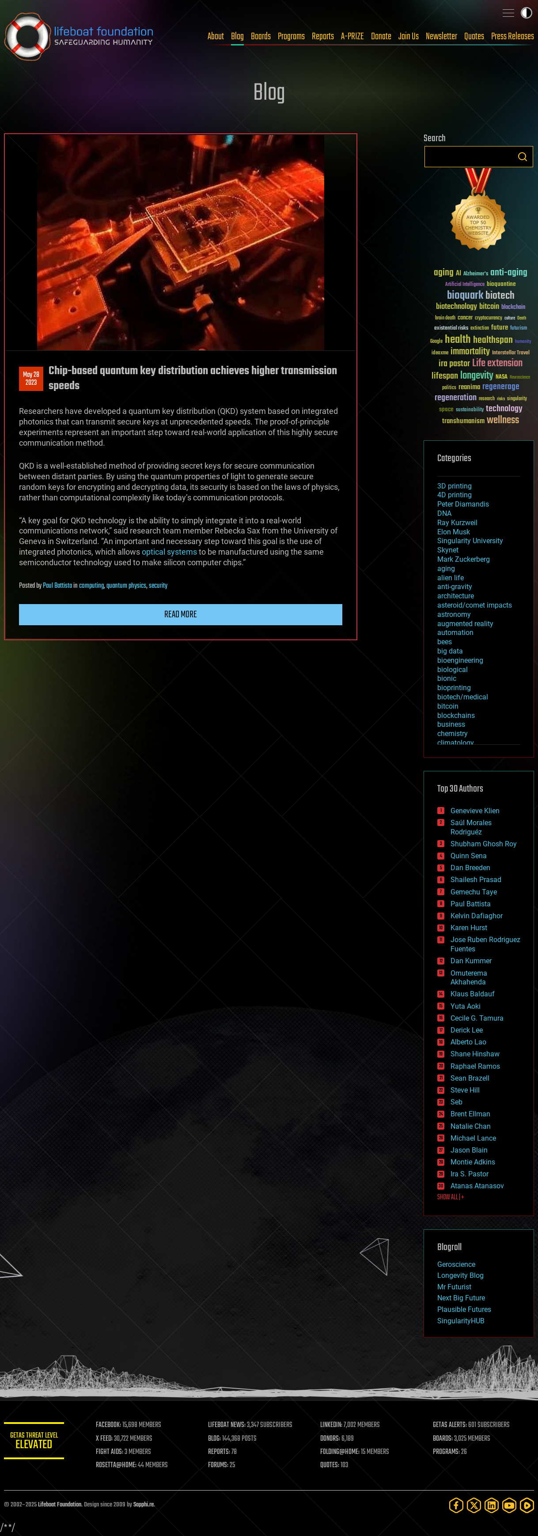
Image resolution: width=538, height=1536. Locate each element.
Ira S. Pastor (470, 1174)
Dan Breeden (470, 868)
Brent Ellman (470, 1114)
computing (91, 586)
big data (450, 651)
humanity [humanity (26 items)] (523, 342)
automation (455, 632)
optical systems (169, 551)
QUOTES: (331, 1465)
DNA (444, 513)
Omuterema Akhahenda (469, 978)
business (451, 724)
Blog (237, 36)
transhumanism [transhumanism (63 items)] (463, 421)
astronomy (454, 614)
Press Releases (512, 36)
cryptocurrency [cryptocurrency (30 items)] (488, 318)
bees (444, 642)
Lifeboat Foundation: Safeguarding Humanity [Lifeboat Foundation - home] (79, 36)
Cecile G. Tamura (477, 1018)
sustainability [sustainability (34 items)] (470, 410)
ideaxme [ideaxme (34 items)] (440, 353)
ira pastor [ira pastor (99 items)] (454, 364)
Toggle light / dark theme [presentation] (526, 13)
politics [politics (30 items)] (449, 388)
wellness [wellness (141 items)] (503, 420)
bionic (446, 678)
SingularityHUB (461, 1321)
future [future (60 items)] (499, 327)
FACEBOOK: (110, 1425)
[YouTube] (509, 1505)
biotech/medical (462, 697)
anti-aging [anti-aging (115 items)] (508, 272)
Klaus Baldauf (473, 994)
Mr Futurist (454, 1287)
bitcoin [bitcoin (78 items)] (489, 307)
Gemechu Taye (474, 892)
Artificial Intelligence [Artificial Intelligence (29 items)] (465, 285)
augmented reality (465, 624)
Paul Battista (57, 586)
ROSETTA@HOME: (118, 1465)
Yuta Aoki (466, 1006)
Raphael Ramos (475, 1066)
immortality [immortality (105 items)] (470, 351)
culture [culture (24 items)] (509, 318)
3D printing (454, 486)
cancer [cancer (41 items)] (465, 318)
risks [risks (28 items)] (501, 399)
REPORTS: (220, 1452)
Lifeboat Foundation (59, 1505)
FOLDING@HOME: (341, 1452)
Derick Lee (467, 1030)
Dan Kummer (471, 961)
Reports (323, 36)
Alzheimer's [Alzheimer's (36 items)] (475, 274)
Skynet (447, 550)
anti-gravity (454, 586)
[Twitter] (474, 1505)
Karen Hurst (469, 928)
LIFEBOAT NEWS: (228, 1425)
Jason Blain (469, 1150)
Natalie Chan (471, 1126)
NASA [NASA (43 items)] (502, 377)
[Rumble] (527, 1505)
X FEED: (106, 1439)
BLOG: (215, 1439)
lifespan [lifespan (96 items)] (445, 376)
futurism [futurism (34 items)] (518, 329)
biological (452, 669)
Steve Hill (465, 1090)
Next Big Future (461, 1298)
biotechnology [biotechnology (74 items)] (456, 307)
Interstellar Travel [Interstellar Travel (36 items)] (511, 353)
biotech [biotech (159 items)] (500, 296)
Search (522, 156)
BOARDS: (443, 1439)
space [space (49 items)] (446, 409)
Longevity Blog (460, 1275)
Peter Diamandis (463, 504)
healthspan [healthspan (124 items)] (493, 340)
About (216, 36)
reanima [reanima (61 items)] (469, 387)
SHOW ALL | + (450, 1197)
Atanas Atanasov (477, 1186)
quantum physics (126, 586)
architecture (455, 596)
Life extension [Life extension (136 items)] (497, 363)
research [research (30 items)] (487, 399)
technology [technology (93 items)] (504, 409)
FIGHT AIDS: (111, 1452)
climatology (455, 743)
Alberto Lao (468, 1042)
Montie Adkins (473, 1162)
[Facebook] (456, 1505)
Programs (291, 36)
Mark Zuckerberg (463, 559)
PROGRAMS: (446, 1452)
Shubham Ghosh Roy (484, 844)
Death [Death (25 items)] (521, 318)
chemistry (452, 733)
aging (446, 568)
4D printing (454, 495)
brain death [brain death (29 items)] (445, 318)
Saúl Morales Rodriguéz (471, 827)
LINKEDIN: (333, 1425)
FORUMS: (219, 1465)
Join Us (408, 36)
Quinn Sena (469, 856)
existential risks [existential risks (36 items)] (451, 328)
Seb (456, 1102)
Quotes (474, 36)
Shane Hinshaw (475, 1054)
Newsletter (441, 36)
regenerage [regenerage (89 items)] (500, 387)
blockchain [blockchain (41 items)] (513, 307)
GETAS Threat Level (35, 1442)
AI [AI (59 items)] (458, 274)
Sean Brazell (470, 1078)
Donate (381, 36)
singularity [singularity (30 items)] (517, 399)
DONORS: (331, 1439)
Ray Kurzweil (457, 522)
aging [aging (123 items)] (444, 272)
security (158, 586)
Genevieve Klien (475, 811)
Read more (180, 614)
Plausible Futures (464, 1309)
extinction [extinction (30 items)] (479, 328)
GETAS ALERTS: (450, 1425)
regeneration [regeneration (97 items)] (456, 398)
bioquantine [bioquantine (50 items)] (501, 284)
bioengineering (460, 660)
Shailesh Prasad (476, 879)
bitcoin (447, 706)
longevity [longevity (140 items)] (476, 376)
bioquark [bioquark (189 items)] (465, 295)
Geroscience (456, 1264)
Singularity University (470, 541)
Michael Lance (473, 1138)
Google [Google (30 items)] (436, 342)
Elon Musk (453, 532)
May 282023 (31, 379)
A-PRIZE (352, 36)
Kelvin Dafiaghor (477, 916)
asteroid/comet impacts (474, 605)
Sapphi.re (143, 1505)
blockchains (456, 715)
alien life (450, 578)
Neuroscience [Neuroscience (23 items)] (520, 378)
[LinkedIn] (492, 1505)
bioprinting (454, 688)
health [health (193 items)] (458, 340)
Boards (261, 36)
